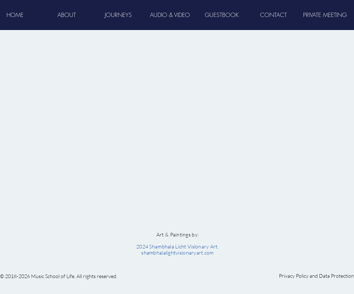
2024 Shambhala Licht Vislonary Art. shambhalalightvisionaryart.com (177, 249)
